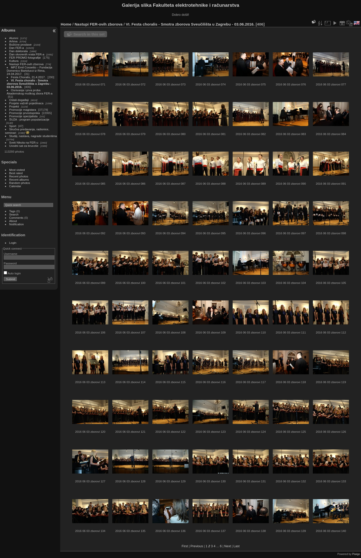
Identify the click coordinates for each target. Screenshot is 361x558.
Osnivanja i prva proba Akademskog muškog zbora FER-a (29, 91)
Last (236, 546)
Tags (12, 211)
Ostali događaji (19, 99)
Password (10, 263)
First (185, 546)
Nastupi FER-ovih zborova (26, 64)
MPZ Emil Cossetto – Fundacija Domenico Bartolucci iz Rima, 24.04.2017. (29, 70)
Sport (12, 126)
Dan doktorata (18, 51)
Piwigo (356, 553)
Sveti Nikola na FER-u (23, 142)
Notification (16, 224)
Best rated (16, 173)
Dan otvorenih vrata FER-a (26, 54)
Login (13, 242)
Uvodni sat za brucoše (23, 145)
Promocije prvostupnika (24, 113)
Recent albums (19, 179)
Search (14, 214)
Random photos (19, 182)
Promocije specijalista (23, 116)
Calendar (15, 186)
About (13, 220)
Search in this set (89, 34)
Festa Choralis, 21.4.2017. (28, 77)
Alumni (13, 38)
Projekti (14, 106)
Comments (16, 217)
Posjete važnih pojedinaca (26, 103)
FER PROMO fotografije (25, 57)
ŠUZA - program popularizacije (29, 119)
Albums (8, 30)
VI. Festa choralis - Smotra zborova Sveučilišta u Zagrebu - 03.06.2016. (29, 83)
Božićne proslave (20, 44)
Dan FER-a (16, 47)
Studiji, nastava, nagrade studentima (33, 136)
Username (10, 253)
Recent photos (18, 176)
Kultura (14, 60)
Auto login (12, 273)
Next (227, 546)
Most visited (17, 169)
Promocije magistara (22, 109)
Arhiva (13, 41)
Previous (197, 546)
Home (66, 24)
